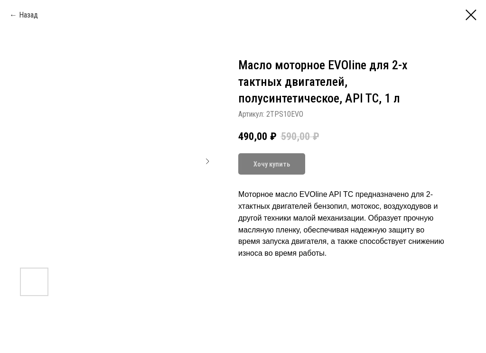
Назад (28, 14)
